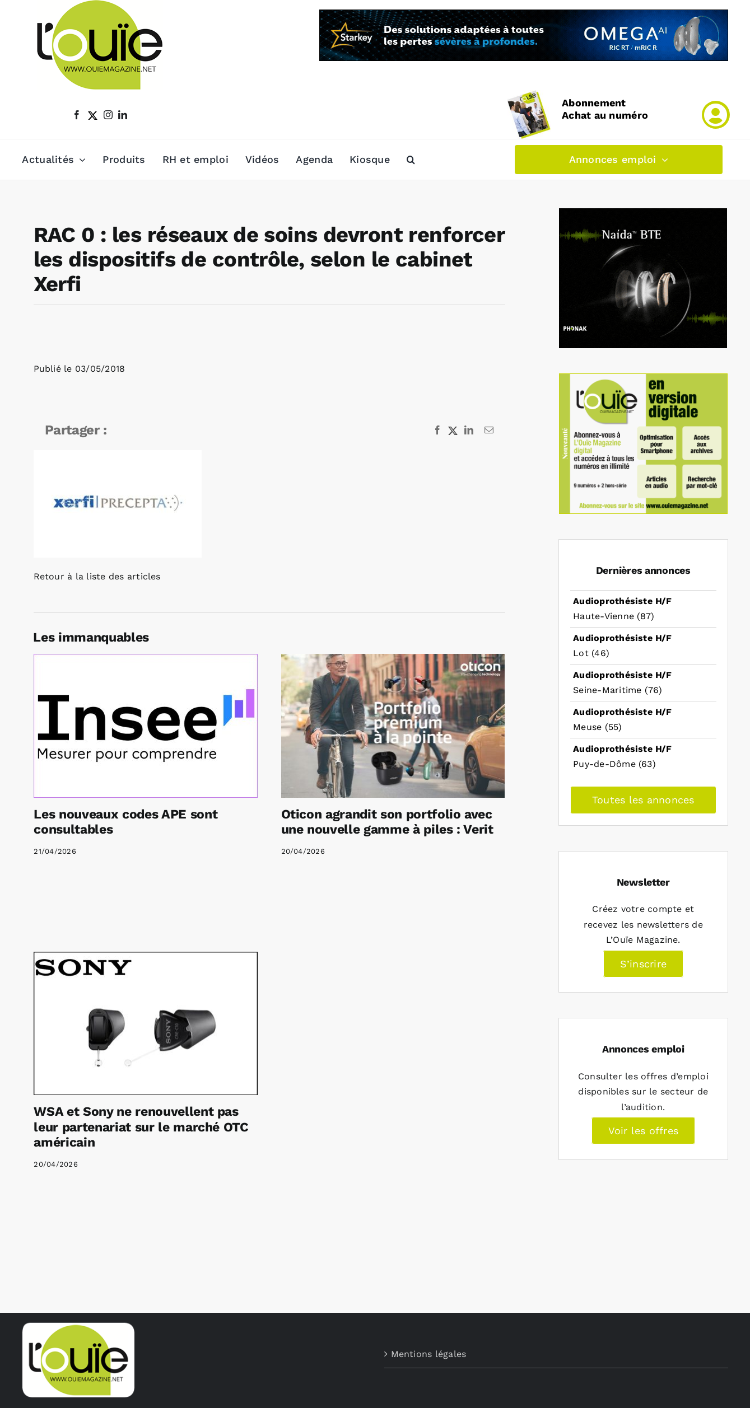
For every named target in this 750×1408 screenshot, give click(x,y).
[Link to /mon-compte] (716, 115)
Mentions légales (429, 1354)
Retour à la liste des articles (97, 576)
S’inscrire (643, 964)
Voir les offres (643, 1130)
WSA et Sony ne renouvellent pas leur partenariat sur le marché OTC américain (141, 1127)
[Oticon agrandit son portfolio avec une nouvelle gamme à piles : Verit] (393, 725)
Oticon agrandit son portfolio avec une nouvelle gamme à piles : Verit (387, 822)
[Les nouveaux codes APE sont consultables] (145, 725)
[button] (411, 159)
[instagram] (108, 114)
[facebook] (76, 114)
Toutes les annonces (643, 800)
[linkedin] (122, 114)
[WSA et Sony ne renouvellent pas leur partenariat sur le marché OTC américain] (145, 1023)
